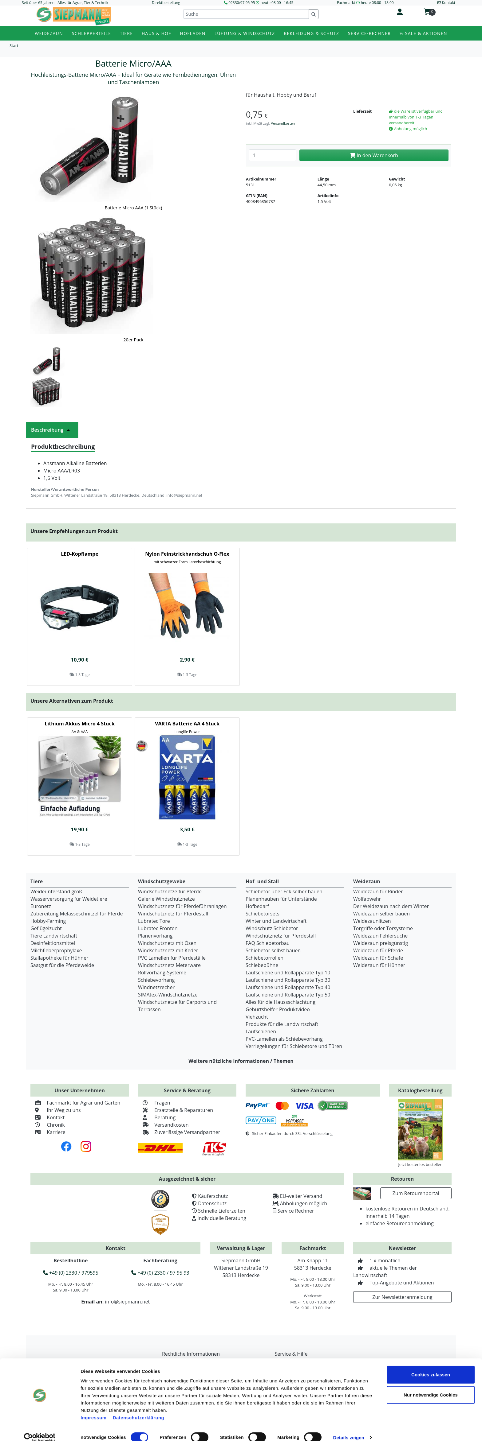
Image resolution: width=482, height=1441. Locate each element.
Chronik (47, 1124)
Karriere (47, 1132)
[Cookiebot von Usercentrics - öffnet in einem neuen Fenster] (40, 1429)
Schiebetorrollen (264, 957)
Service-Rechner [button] (369, 33)
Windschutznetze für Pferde (170, 891)
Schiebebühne (262, 965)
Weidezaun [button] (49, 33)
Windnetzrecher (156, 987)
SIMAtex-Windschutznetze (167, 994)
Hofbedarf (257, 906)
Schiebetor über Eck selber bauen (284, 891)
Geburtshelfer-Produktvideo (278, 1009)
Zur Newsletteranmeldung (402, 1297)
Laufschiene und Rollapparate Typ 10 (288, 972)
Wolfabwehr (367, 898)
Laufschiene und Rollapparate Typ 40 (288, 987)
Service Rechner (296, 1210)
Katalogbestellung (420, 1090)
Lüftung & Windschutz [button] (245, 33)
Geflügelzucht (46, 928)
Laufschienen (261, 1031)
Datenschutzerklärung (138, 1409)
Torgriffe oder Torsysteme (383, 928)
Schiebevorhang (156, 980)
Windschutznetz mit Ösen (167, 943)
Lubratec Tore (154, 921)
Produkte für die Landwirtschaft (282, 1024)
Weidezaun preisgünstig (380, 943)
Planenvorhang (155, 935)
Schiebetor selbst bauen (273, 950)
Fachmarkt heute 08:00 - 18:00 (365, 2)
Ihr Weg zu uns (55, 1110)
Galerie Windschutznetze (166, 898)
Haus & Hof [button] (156, 33)
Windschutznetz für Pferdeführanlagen (182, 906)
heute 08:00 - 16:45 (277, 2)
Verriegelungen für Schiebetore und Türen (294, 1046)
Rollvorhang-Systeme (162, 972)
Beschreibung (52, 429)
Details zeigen (348, 1428)
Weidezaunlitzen (372, 921)
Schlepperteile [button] (91, 33)
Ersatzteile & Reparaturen (175, 1110)
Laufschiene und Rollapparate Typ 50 (288, 994)
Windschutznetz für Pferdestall (173, 913)
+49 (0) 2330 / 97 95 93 (160, 1272)
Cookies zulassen (430, 1366)
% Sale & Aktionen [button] (423, 33)
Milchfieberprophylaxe (56, 950)
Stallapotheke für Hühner (59, 957)
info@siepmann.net (127, 1301)
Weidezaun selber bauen (381, 913)
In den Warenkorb (374, 155)
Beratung (157, 1117)
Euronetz (40, 906)
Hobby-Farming (48, 921)
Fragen (154, 1102)
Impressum (94, 1409)
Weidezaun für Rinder (378, 891)
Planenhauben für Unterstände (281, 898)
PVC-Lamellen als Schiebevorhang (284, 1038)
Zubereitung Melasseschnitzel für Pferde (76, 913)
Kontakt (47, 1117)
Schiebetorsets (262, 913)
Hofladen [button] (193, 33)
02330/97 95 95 (241, 2)
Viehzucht (257, 1016)
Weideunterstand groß (56, 891)
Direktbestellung (166, 2)
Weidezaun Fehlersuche (380, 935)
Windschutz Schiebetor (272, 928)
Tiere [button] (126, 33)
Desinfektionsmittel (52, 943)
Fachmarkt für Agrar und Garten (75, 1102)
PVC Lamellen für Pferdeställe (172, 957)
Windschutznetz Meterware (169, 965)
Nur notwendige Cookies (431, 1386)
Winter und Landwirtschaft (276, 921)
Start (14, 45)
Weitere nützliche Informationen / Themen (241, 1061)
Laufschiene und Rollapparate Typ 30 (288, 980)
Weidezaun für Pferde (378, 950)
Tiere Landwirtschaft (53, 935)
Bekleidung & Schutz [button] (311, 33)
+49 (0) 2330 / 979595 (70, 1272)
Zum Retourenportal (416, 1193)
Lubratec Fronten (158, 928)
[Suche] (246, 14)
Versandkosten (283, 123)
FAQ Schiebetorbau (268, 943)
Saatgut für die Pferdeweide (62, 965)
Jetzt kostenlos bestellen (420, 1164)
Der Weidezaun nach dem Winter (391, 906)
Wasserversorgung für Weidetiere (68, 898)
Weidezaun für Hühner (379, 965)
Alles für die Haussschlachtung (280, 1002)
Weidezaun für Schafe (378, 957)
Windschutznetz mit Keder (168, 950)
